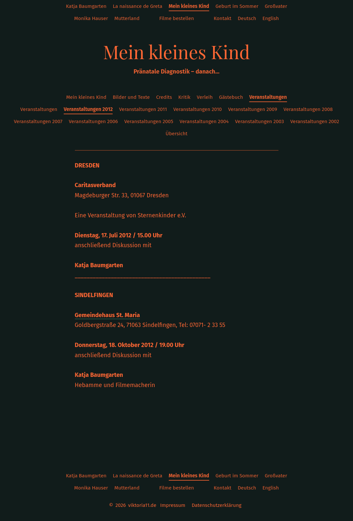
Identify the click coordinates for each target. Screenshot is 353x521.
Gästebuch (231, 97)
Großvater (276, 6)
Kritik (184, 97)
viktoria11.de (142, 505)
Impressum (173, 505)
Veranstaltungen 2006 (93, 121)
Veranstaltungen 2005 (148, 121)
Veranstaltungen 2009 (252, 109)
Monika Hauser (91, 18)
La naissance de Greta (138, 6)
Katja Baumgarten (86, 6)
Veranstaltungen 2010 (197, 109)
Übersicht (176, 134)
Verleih (204, 97)
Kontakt (223, 18)
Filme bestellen (176, 18)
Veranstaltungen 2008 (308, 109)
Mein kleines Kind (189, 6)
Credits (164, 97)
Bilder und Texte (131, 97)
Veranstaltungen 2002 (314, 121)
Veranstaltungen (268, 97)
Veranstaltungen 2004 (204, 121)
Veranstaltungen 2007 (38, 121)
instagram (149, 18)
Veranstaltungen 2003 (259, 121)
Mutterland (127, 18)
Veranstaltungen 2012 (88, 109)
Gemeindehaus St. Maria (107, 315)
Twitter (203, 18)
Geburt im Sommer (236, 6)
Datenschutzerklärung (217, 505)
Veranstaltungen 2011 (143, 109)
